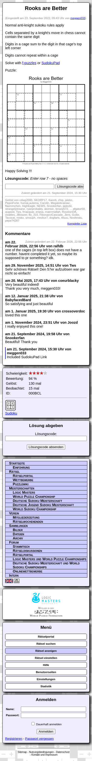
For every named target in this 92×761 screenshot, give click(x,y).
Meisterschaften (21, 488)
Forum (14, 542)
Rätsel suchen (45, 643)
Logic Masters (24, 492)
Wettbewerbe (23, 480)
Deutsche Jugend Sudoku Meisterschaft (43, 505)
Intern (13, 575)
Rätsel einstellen (46, 657)
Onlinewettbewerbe (27, 571)
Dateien (18, 534)
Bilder (18, 530)
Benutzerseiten (46, 672)
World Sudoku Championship (34, 509)
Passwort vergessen (39, 738)
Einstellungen (46, 679)
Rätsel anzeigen (46, 650)
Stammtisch (21, 546)
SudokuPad (50, 63)
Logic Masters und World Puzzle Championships (49, 559)
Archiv (18, 538)
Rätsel (14, 472)
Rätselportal (23, 476)
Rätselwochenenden (28, 521)
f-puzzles (29, 63)
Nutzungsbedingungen (41, 752)
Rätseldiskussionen (27, 551)
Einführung (21, 467)
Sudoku (11, 413)
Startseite (17, 463)
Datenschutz (63, 752)
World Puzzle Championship (34, 497)
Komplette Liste (77, 223)
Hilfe (46, 665)
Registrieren (13, 738)
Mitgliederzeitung (26, 517)
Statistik (46, 686)
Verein (14, 513)
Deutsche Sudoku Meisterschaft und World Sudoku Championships (46, 565)
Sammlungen (18, 526)
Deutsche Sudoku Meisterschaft (37, 501)
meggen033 (77, 18)
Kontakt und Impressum (44, 754)
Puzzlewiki (20, 484)
